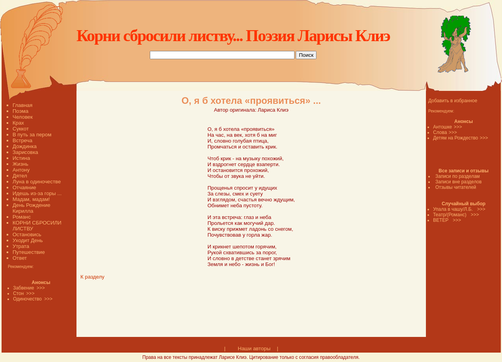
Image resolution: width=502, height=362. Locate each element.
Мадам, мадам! (31, 199)
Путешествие (29, 252)
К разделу (92, 277)
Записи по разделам (457, 176)
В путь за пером (32, 135)
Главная (23, 105)
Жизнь (20, 164)
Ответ (20, 258)
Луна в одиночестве (37, 182)
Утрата (21, 246)
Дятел (20, 176)
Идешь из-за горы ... (37, 193)
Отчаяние (24, 187)
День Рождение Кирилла (31, 208)
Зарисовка (25, 152)
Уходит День (28, 240)
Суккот (21, 129)
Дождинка (24, 146)
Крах (18, 123)
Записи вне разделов (458, 182)
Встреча (22, 140)
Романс (22, 217)
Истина (21, 158)
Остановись (27, 234)
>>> (458, 127)
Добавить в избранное (452, 100)
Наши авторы (254, 348)
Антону (21, 170)
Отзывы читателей (455, 187)
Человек (23, 117)
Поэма (20, 111)
